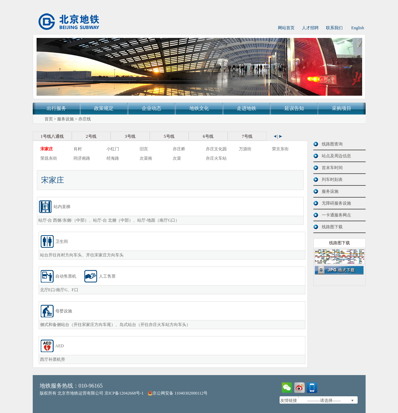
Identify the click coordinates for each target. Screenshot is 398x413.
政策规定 (104, 108)
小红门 (113, 148)
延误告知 (294, 108)
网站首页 (286, 27)
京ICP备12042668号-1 (124, 393)
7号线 (247, 136)
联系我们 (334, 27)
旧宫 (144, 148)
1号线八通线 (52, 136)
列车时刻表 (332, 179)
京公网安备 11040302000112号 (178, 393)
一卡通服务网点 (336, 215)
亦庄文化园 (216, 148)
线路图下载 (332, 226)
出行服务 (56, 108)
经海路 (113, 158)
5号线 (169, 136)
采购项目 (341, 108)
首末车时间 (332, 167)
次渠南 (146, 158)
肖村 (77, 148)
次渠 (177, 158)
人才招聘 (310, 27)
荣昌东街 (48, 158)
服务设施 (65, 119)
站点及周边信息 (336, 155)
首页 (49, 119)
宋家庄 (46, 148)
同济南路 (81, 158)
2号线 (91, 136)
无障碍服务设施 (336, 203)
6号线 (208, 136)
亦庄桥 (179, 148)
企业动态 (151, 108)
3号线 (130, 136)
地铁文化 (199, 108)
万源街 (245, 148)
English (357, 27)
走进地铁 (246, 108)
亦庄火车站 (216, 158)
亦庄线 (84, 119)
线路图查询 (332, 144)
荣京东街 (280, 148)
